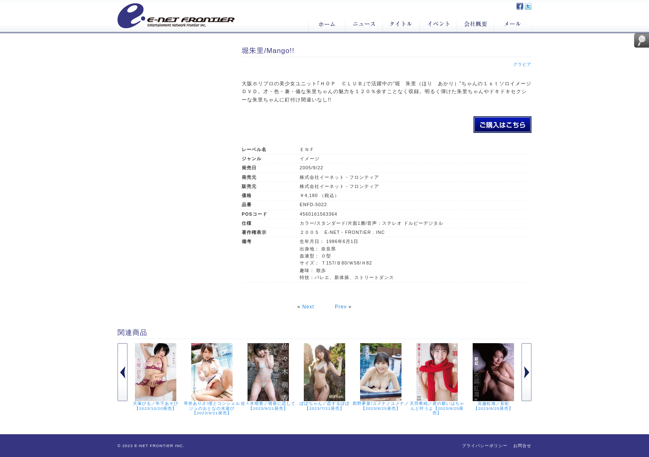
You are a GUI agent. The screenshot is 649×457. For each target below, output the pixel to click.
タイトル (401, 24)
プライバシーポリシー (484, 445)
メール (512, 24)
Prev (341, 307)
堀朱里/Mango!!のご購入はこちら (502, 124)
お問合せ (522, 445)
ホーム (326, 24)
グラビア (522, 64)
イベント (438, 24)
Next (308, 307)
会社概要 (475, 24)
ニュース (363, 24)
